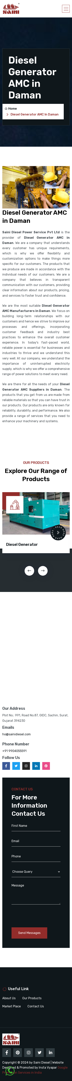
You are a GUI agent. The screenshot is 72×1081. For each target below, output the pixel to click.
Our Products (31, 998)
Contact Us (35, 1006)
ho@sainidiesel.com (16, 734)
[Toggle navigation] (66, 9)
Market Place (11, 1006)
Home (10, 108)
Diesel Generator (22, 544)
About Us (9, 998)
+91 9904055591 (14, 751)
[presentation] (29, 571)
